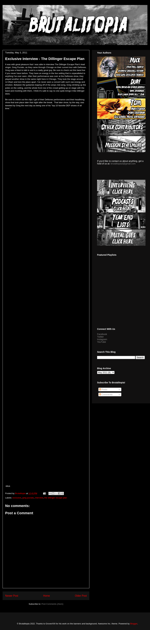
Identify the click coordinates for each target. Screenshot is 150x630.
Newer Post (11, 595)
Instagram (102, 339)
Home (46, 595)
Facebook (102, 334)
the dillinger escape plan (55, 498)
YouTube (101, 342)
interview (39, 498)
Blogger (133, 623)
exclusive (17, 498)
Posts (103, 389)
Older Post (81, 595)
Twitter (100, 336)
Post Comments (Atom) (52, 604)
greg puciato (28, 498)
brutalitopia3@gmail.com (123, 163)
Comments (106, 394)
